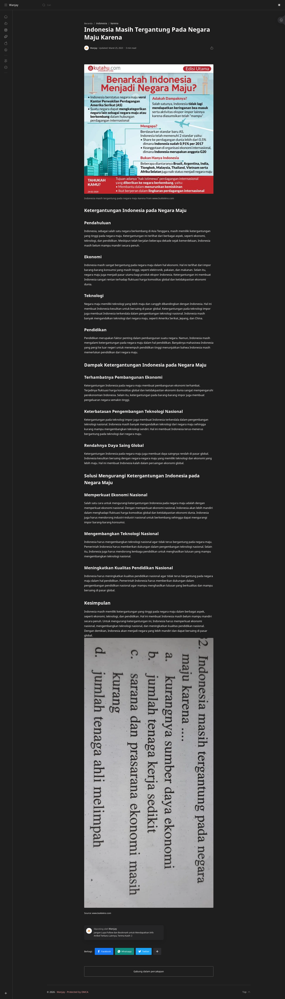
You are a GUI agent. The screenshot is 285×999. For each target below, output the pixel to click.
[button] (279, 4)
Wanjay (13, 5)
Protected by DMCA (77, 992)
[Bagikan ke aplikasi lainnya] (157, 951)
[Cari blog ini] (68, 4)
